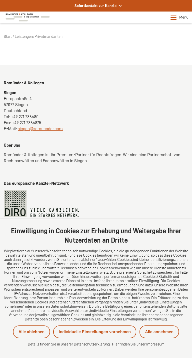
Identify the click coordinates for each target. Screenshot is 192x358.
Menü (179, 17)
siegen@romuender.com (40, 128)
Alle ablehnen (31, 332)
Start (8, 37)
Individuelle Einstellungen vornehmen (95, 332)
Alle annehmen (159, 332)
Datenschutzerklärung (92, 344)
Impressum (155, 344)
